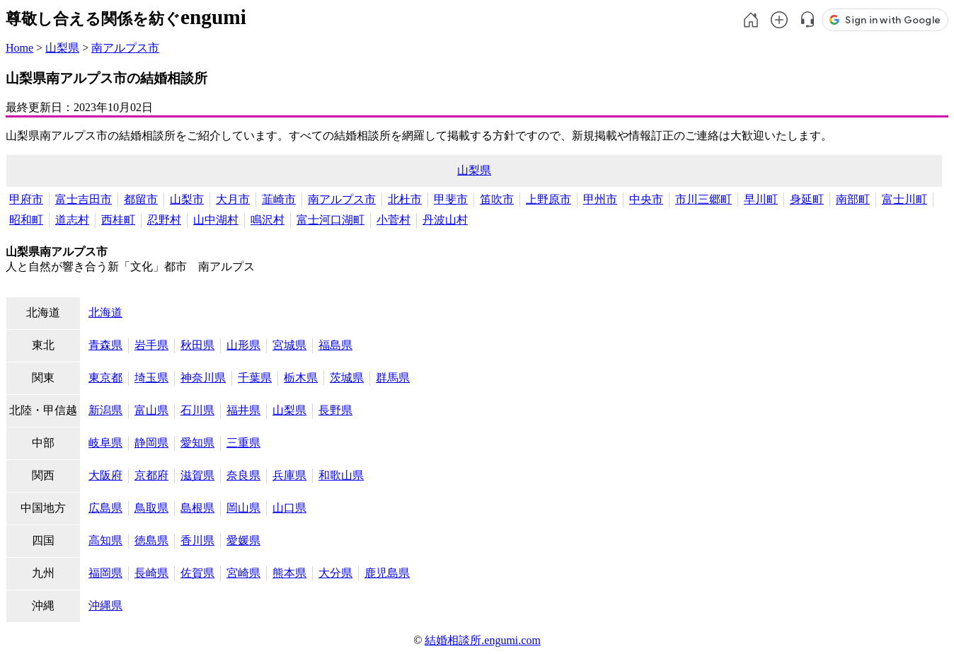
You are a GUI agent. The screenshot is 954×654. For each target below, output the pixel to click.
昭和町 (26, 220)
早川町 (761, 199)
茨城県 (347, 378)
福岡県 (105, 573)
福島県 (335, 345)
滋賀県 (197, 475)
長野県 (335, 410)
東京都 (105, 378)
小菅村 (393, 220)
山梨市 (187, 199)
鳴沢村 (268, 220)
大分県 (335, 573)
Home (19, 48)
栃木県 (301, 378)
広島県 (105, 508)
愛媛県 (243, 540)
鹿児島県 (387, 573)
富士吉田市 (83, 199)
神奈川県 (203, 378)
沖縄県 (105, 606)
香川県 (197, 540)
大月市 (233, 199)
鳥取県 (151, 508)
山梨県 (62, 48)
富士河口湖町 (330, 220)
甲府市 (26, 199)
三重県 (243, 443)
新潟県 (105, 410)
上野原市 (548, 199)
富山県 (151, 410)
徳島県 (151, 540)
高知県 (105, 540)
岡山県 (243, 508)
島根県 (197, 508)
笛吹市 (497, 199)
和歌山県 (341, 475)
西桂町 (118, 220)
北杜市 (405, 199)
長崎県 (151, 573)
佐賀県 (197, 573)
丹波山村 (445, 220)
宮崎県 (243, 573)
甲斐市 (451, 199)
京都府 (151, 475)
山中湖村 (215, 220)
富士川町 (904, 199)
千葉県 (255, 378)
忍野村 (164, 220)
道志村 (72, 220)
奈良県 (243, 475)
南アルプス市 (125, 48)
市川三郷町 (703, 199)
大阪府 (105, 475)
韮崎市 (279, 199)
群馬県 (393, 378)
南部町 (853, 199)
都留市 (141, 199)
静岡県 (151, 443)
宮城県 (289, 345)
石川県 (197, 410)
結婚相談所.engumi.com (483, 640)
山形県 (243, 345)
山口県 (289, 508)
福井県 (243, 410)
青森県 (105, 345)
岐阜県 (105, 443)
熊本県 (289, 573)
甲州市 (600, 199)
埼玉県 (151, 378)
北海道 (105, 312)
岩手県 (151, 345)
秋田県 (197, 345)
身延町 (807, 199)
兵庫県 (289, 475)
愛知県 (197, 443)
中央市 (646, 199)
